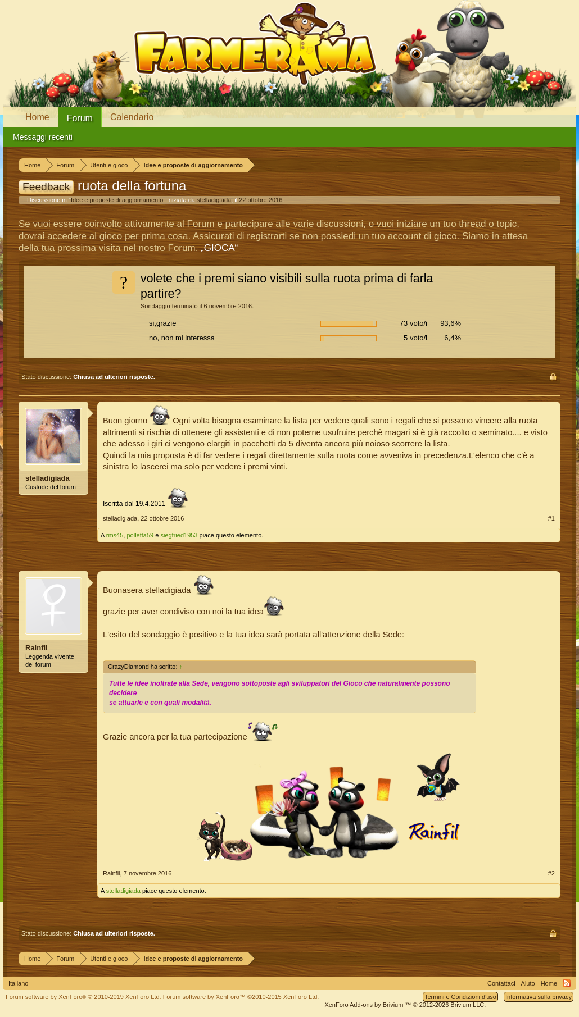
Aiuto (528, 983)
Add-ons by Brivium (405, 1004)
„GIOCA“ (219, 248)
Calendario (131, 117)
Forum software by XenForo (83, 996)
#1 (551, 518)
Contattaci (501, 983)
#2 (551, 873)
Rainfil (36, 648)
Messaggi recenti (43, 137)
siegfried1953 (178, 535)
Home (37, 117)
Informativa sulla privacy (538, 996)
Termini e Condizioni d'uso (460, 996)
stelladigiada (214, 200)
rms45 (115, 535)
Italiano (18, 983)
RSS (567, 983)
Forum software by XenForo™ (241, 996)
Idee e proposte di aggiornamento (117, 200)
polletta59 (139, 535)
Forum (80, 118)
